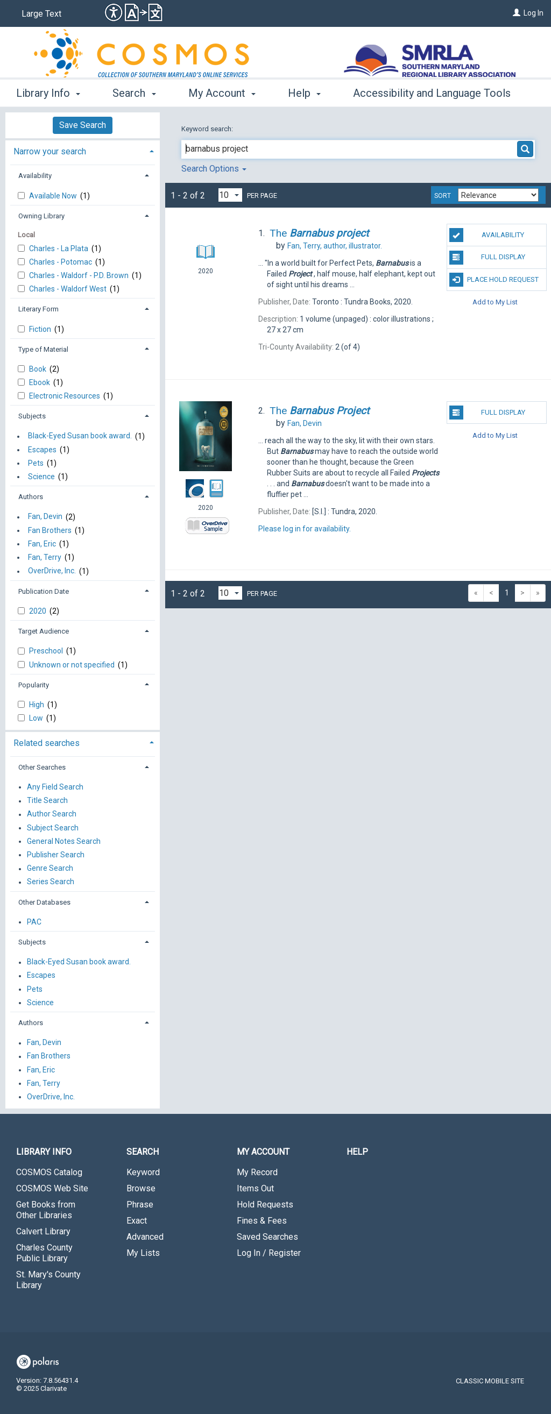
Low (37, 718)
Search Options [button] (213, 169)
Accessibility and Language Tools (432, 93)
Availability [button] (35, 176)
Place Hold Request (494, 280)
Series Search (50, 882)
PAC (34, 922)
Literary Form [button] (38, 309)
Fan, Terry (44, 557)
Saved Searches (267, 1237)
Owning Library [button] (41, 216)
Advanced (145, 1237)
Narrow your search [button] (49, 151)
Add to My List (495, 302)
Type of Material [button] (43, 349)
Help (357, 1152)
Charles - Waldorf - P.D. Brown (79, 275)
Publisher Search (55, 854)
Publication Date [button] (43, 591)
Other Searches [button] (42, 767)
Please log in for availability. (304, 528)
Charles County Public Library (44, 1252)
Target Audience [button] (43, 631)
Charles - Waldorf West (68, 289)
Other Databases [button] (44, 902)
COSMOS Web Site (52, 1188)
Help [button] (304, 93)
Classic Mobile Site (490, 1381)
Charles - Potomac (61, 262)
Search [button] (134, 93)
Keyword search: (208, 129)
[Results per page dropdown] (230, 195)
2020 (38, 611)
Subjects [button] (32, 416)
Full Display (487, 258)
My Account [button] (222, 93)
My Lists (143, 1253)
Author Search (51, 814)
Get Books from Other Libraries (45, 1209)
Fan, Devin (45, 517)
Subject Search (53, 827)
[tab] (82, 150)
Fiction (41, 329)
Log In (533, 13)
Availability (486, 235)
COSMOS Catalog (49, 1172)
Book (38, 369)
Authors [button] (30, 497)
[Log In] (516, 13)
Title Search (47, 801)
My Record (257, 1172)
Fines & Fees (262, 1221)
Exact (136, 1221)
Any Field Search (55, 787)
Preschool (47, 650)
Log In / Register (269, 1253)
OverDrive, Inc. (52, 571)
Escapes (42, 449)
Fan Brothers (50, 530)
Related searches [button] (46, 743)
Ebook (40, 382)
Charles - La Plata (59, 248)
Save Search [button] (82, 125)
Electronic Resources (65, 396)
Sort (442, 196)
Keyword (143, 1172)
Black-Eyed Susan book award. (80, 436)
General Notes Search (64, 841)
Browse (141, 1188)
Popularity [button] (33, 685)
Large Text (41, 14)
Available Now (54, 195)
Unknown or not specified (72, 664)
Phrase (139, 1204)
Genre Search (50, 868)
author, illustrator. (334, 245)
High (37, 704)
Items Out (255, 1188)
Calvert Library (43, 1231)
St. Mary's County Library (48, 1279)
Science (41, 476)
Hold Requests (265, 1204)
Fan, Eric (42, 543)
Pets (36, 463)
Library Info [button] (48, 93)
